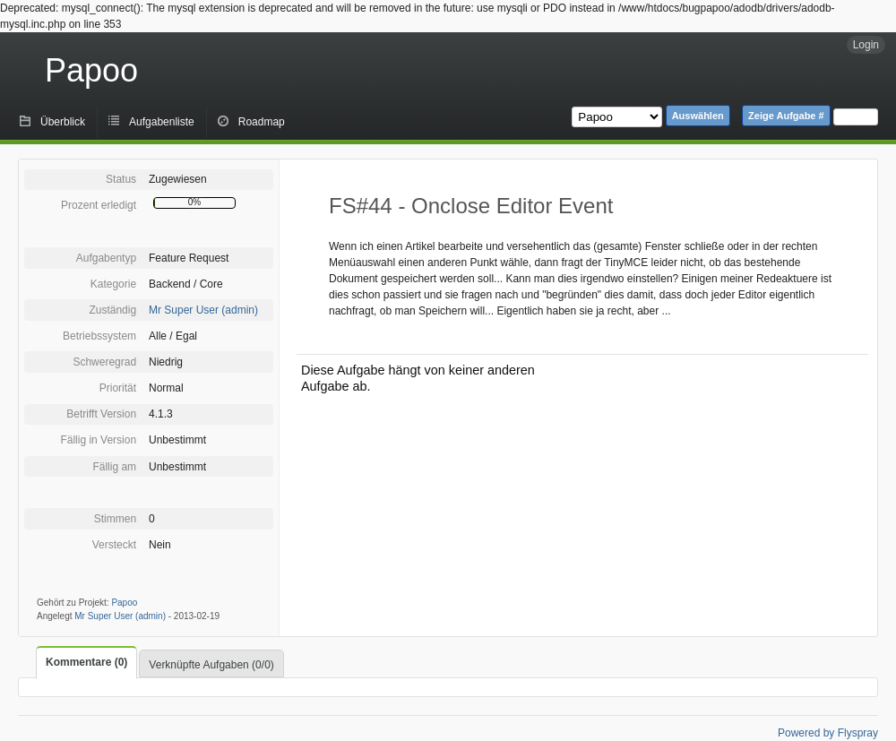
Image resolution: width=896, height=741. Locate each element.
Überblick (62, 122)
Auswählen (698, 115)
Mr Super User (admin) (203, 310)
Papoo (91, 70)
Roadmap (261, 122)
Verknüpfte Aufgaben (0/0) (211, 665)
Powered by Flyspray (828, 733)
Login (866, 45)
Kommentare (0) (86, 662)
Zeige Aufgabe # (786, 115)
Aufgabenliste (161, 122)
